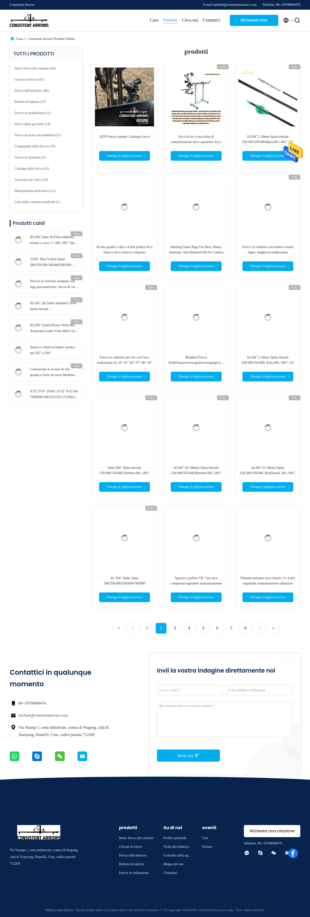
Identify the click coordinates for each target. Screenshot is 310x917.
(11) (33, 113)
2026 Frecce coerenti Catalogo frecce (124, 136)
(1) (30, 157)
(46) (32, 90)
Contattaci (170, 873)
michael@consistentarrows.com (43, 715)
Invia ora (188, 755)
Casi (205, 838)
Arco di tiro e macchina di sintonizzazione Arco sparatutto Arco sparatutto (196, 142)
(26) (35, 68)
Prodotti (170, 20)
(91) (29, 79)
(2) (32, 168)
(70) (35, 146)
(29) (31, 180)
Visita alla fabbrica (176, 847)
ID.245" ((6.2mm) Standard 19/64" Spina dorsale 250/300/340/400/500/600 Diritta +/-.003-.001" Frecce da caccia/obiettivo (54, 306)
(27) (30, 102)
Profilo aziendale (174, 838)
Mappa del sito (173, 864)
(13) (38, 135)
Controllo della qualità (178, 856)
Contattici (211, 20)
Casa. (20, 39)
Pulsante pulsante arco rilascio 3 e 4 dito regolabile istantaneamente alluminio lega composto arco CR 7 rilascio (267, 583)
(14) (32, 124)
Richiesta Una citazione (254, 21)
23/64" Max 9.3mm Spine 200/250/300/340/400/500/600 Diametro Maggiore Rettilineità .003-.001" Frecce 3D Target (51, 262)
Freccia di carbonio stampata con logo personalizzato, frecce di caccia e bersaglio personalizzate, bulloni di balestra (54, 284)
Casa (154, 20)
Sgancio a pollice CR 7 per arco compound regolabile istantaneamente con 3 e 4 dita (196, 583)
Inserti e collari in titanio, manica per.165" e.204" (52, 350)
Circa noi (190, 20)
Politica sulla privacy (59, 910)
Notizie (207, 847)
